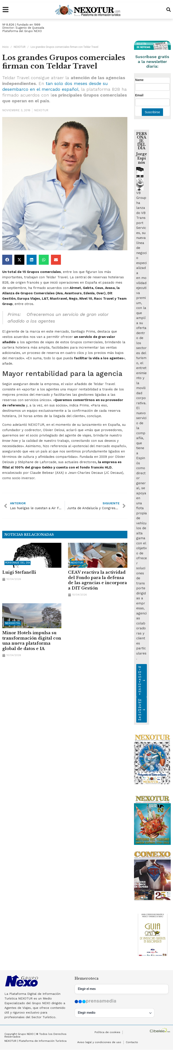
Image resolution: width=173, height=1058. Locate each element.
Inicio (5, 46)
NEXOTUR (19, 46)
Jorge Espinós (141, 158)
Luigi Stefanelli (19, 572)
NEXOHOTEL (12, 623)
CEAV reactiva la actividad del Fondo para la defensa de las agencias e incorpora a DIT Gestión (97, 580)
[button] (7, 260)
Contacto (132, 1042)
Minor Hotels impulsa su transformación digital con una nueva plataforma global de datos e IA (31, 641)
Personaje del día (17, 562)
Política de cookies (107, 1032)
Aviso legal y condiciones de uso (99, 1042)
